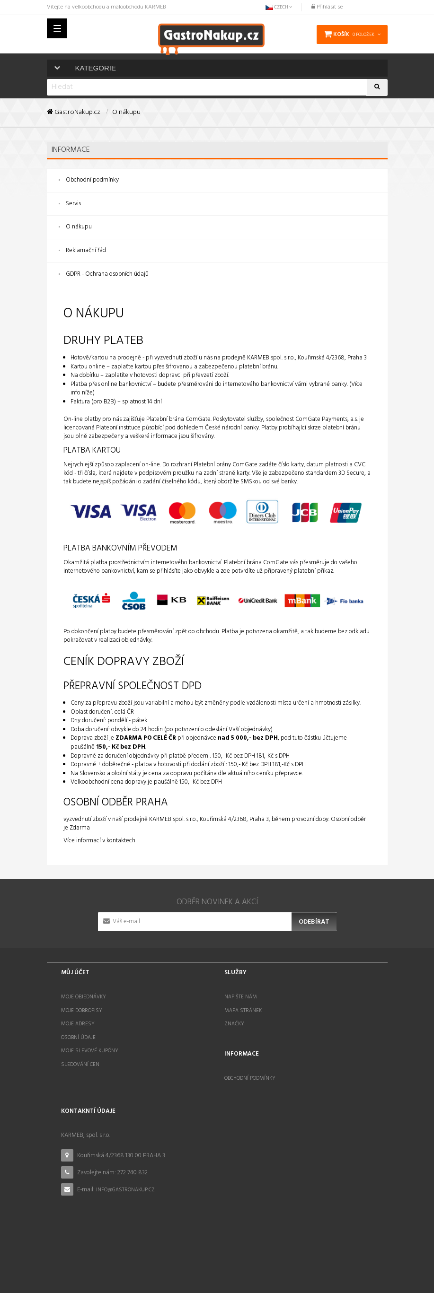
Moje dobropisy (81, 1007)
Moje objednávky (83, 993)
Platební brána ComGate (178, 416)
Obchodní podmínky (92, 180)
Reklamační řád (86, 250)
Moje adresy (78, 1020)
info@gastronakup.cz (125, 1183)
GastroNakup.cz (73, 112)
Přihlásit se (327, 7)
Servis (73, 204)
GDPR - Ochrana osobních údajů (107, 274)
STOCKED (268, 1271)
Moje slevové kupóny (89, 1048)
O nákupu (79, 227)
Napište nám (240, 993)
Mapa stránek (243, 1007)
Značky (234, 1020)
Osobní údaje (78, 1034)
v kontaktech (118, 837)
